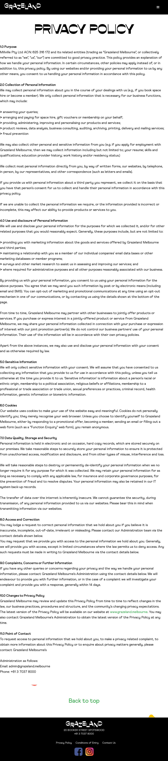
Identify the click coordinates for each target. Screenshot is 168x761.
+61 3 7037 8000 (84, 734)
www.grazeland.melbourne (129, 612)
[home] (23, 5)
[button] (158, 7)
